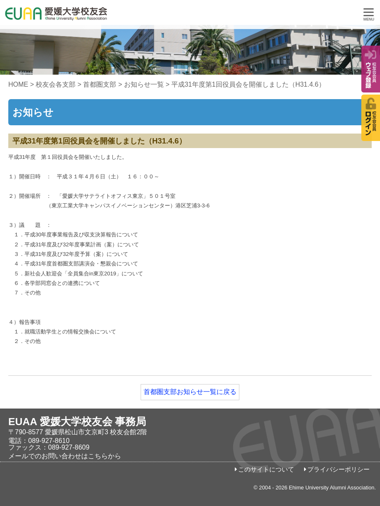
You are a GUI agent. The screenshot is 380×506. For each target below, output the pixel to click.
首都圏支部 (99, 84)
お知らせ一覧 (144, 84)
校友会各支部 (56, 84)
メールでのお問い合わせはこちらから (64, 456)
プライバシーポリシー (338, 469)
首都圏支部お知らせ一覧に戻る (190, 391)
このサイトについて (266, 469)
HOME (18, 84)
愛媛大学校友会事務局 (76, 16)
